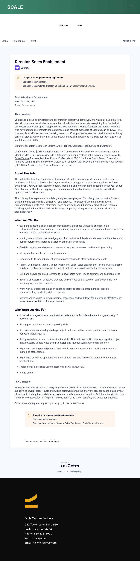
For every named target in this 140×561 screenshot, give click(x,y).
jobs (5, 41)
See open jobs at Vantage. (35, 82)
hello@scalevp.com (45, 543)
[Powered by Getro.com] (70, 464)
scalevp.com (39, 538)
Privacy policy (62, 471)
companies (18, 41)
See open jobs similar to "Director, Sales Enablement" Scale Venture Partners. (59, 86)
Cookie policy (75, 471)
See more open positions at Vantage (42, 441)
